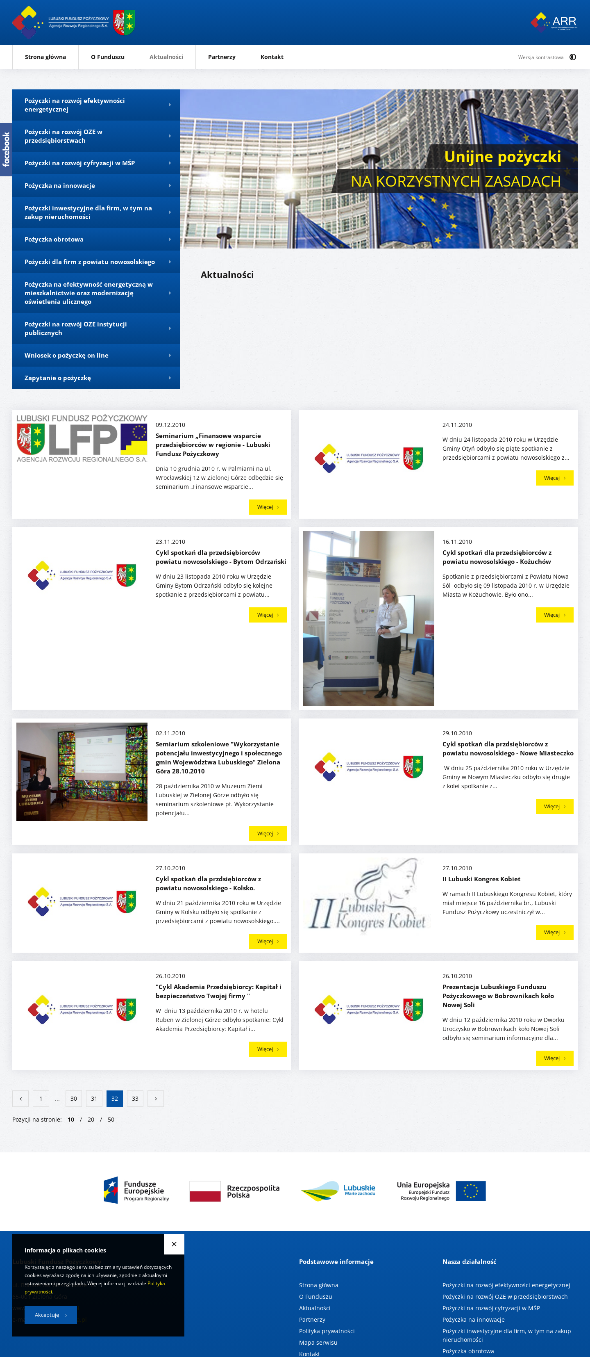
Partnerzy (222, 57)
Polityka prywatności (327, 1331)
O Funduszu (108, 57)
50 (111, 1119)
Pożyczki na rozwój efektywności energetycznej (506, 1285)
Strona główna (45, 57)
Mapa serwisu (318, 1342)
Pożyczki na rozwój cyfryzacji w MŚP (491, 1308)
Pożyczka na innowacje (473, 1319)
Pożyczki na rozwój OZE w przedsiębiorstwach (505, 1296)
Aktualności (166, 57)
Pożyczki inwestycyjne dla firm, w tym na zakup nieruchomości (506, 1335)
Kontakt (272, 57)
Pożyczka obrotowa (468, 1351)
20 (91, 1119)
